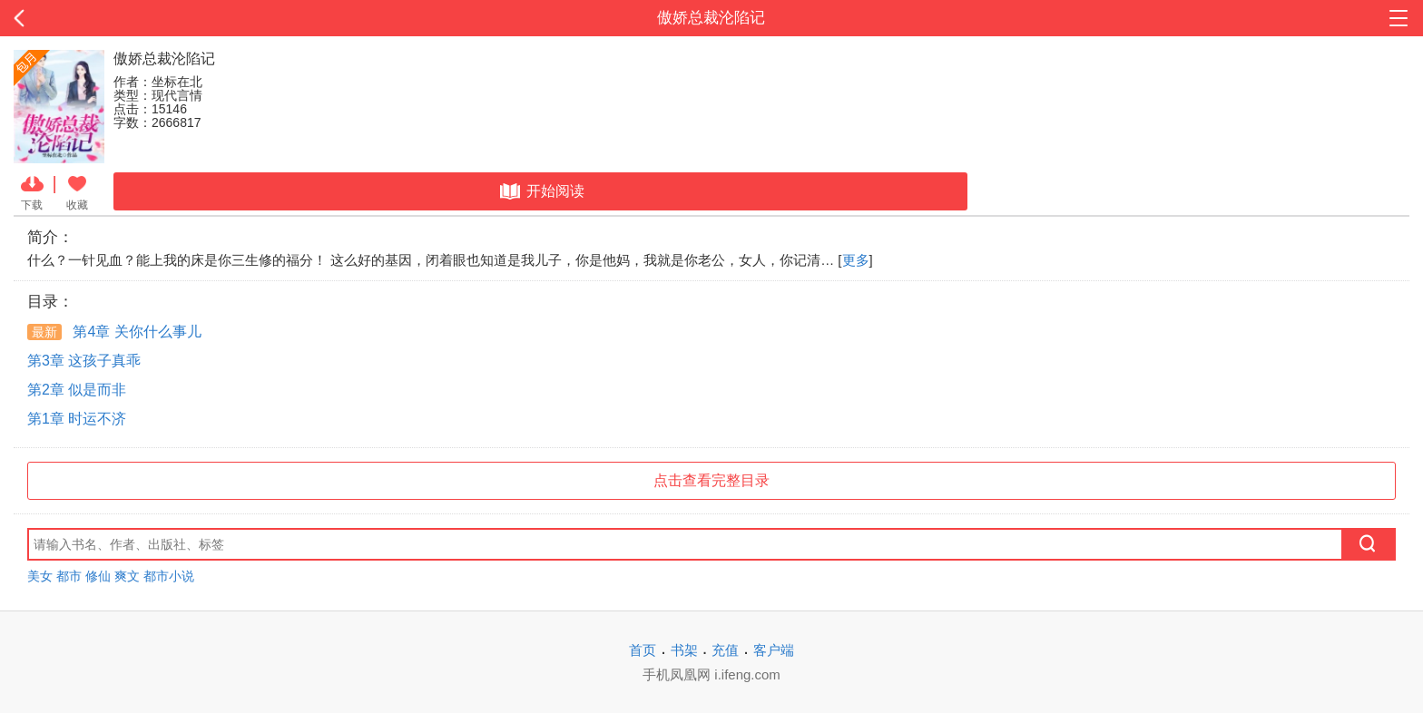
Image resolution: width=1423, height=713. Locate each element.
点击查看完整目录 (711, 480)
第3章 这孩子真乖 (84, 360)
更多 (855, 260)
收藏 (77, 191)
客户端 (773, 650)
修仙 (98, 576)
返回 (142, 18)
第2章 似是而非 (76, 389)
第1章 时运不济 (76, 418)
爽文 (127, 576)
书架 (684, 650)
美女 (40, 576)
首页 (642, 650)
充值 (725, 650)
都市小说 (168, 576)
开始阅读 (540, 191)
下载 (32, 191)
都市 (69, 576)
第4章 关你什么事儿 (114, 331)
